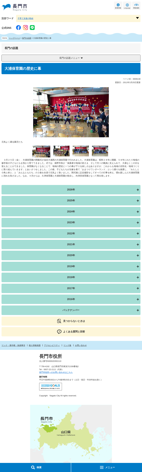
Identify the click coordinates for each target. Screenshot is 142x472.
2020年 (71, 255)
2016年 (71, 299)
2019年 (71, 266)
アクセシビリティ (52, 345)
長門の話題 (26, 38)
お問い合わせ (81, 345)
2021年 (71, 244)
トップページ (14, 38)
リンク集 (67, 345)
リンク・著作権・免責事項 (13, 345)
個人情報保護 (35, 345)
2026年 (71, 189)
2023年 (71, 222)
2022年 (71, 233)
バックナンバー (71, 310)
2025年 (71, 200)
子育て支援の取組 (25, 18)
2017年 (71, 288)
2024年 (71, 211)
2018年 (71, 277)
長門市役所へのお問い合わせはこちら (56, 372)
